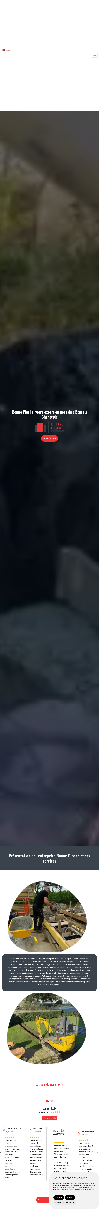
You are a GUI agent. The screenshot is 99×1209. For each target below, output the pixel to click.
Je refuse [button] (70, 1197)
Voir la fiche (50, 1118)
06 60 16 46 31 (49, 438)
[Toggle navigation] (95, 55)
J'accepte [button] (58, 1197)
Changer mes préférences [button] (65, 1202)
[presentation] (1, 1152)
